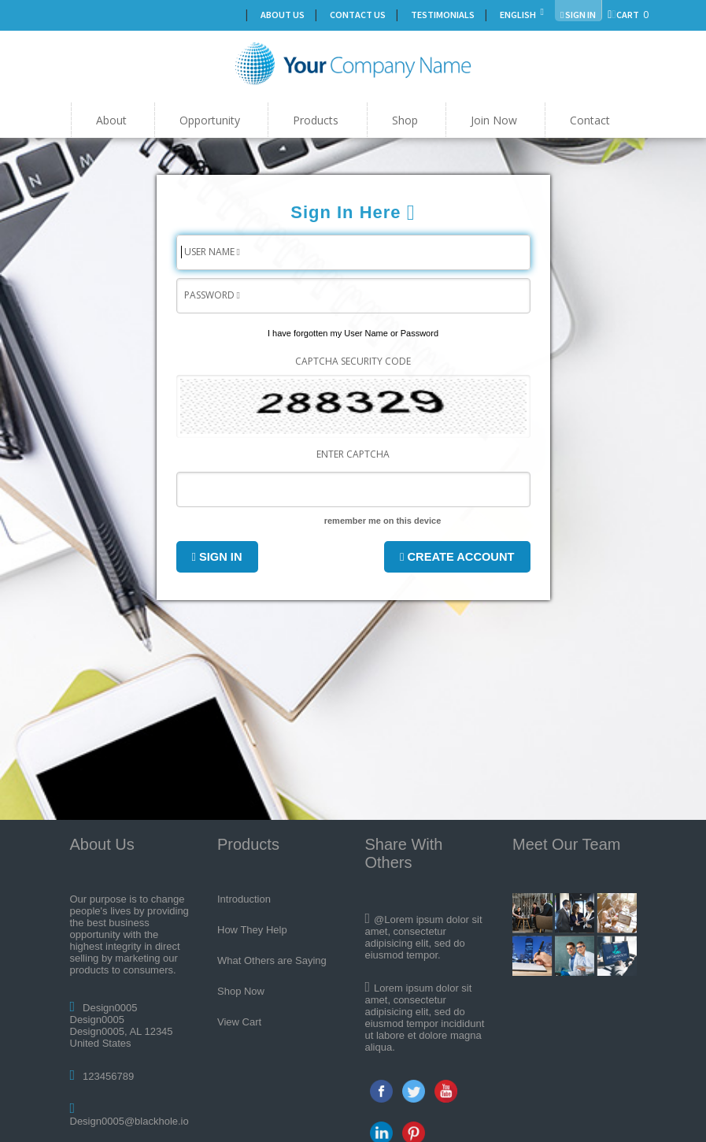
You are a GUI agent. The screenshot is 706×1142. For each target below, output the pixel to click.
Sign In (217, 557)
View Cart (239, 1022)
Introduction (244, 899)
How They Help (252, 930)
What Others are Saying (272, 960)
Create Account (457, 557)
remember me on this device (383, 520)
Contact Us (358, 14)
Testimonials (443, 14)
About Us (283, 14)
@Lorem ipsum (408, 919)
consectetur (420, 1000)
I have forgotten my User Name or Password (353, 333)
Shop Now (240, 991)
